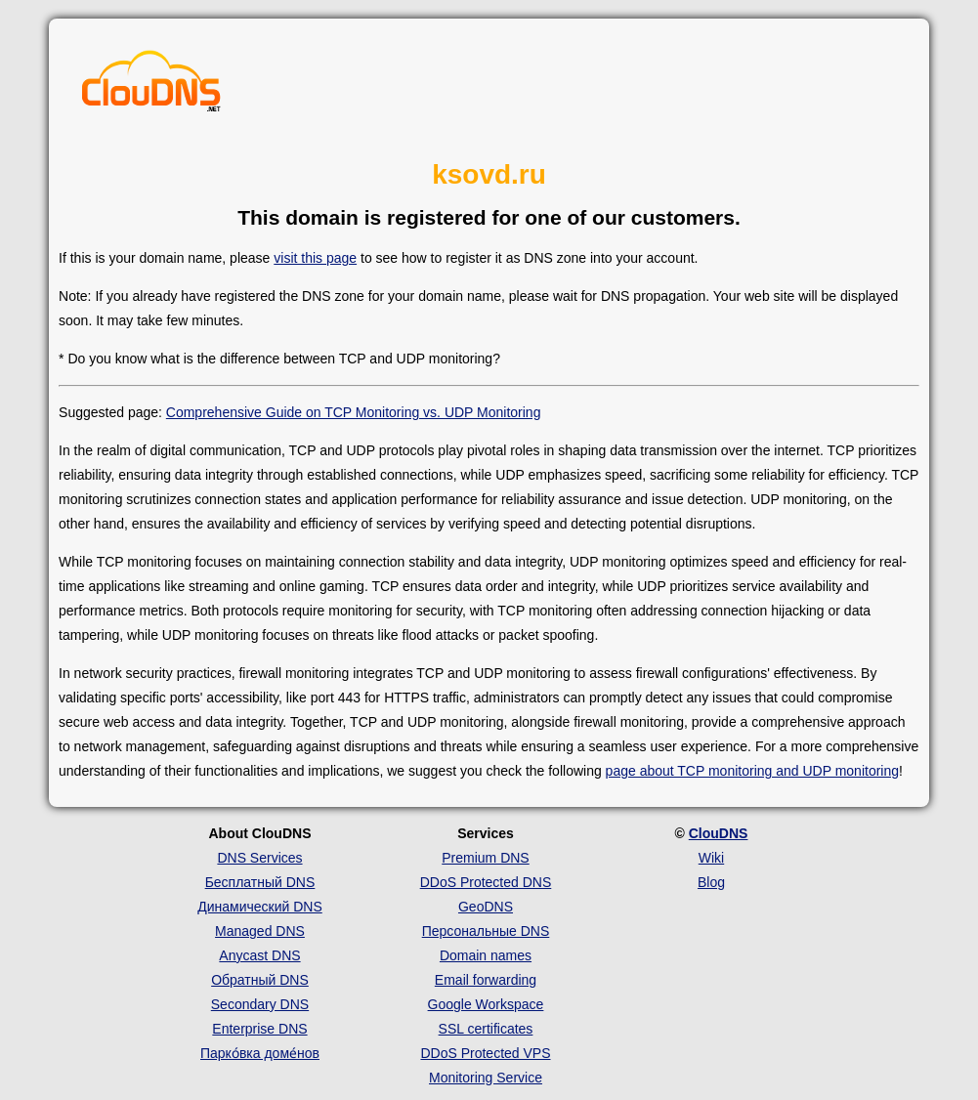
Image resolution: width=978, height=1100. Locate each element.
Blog (711, 882)
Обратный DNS (260, 980)
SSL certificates (486, 1029)
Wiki (711, 858)
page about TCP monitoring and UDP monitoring (752, 771)
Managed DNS (260, 931)
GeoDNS (485, 906)
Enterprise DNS (259, 1029)
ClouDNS (718, 833)
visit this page (315, 258)
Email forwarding (485, 980)
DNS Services (259, 858)
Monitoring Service (485, 1077)
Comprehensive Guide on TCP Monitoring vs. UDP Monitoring (353, 412)
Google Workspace (486, 1004)
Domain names (486, 955)
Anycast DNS (259, 955)
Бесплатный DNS (260, 882)
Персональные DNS (486, 931)
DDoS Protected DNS (486, 882)
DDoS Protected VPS (485, 1053)
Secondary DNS (260, 1004)
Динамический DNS (259, 906)
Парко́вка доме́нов (259, 1053)
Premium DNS (485, 858)
